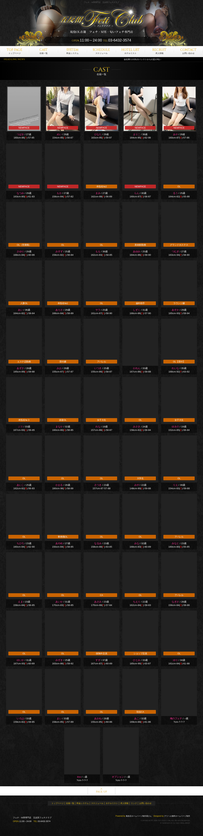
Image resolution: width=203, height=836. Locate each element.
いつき (98, 368)
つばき (20, 134)
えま (20, 601)
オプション (118, 777)
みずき (59, 660)
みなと (175, 543)
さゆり (20, 251)
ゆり (175, 660)
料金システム (72, 51)
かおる (59, 485)
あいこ (20, 485)
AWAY (187, 823)
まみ (97, 193)
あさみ (98, 601)
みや (136, 485)
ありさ (59, 310)
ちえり (136, 601)
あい (20, 310)
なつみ (20, 193)
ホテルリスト (130, 51)
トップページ (14, 51)
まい (59, 718)
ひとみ (136, 660)
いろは (20, 718)
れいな (175, 368)
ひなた (98, 134)
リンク (134, 803)
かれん (136, 368)
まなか (59, 426)
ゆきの (175, 426)
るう (175, 193)
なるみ (98, 543)
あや (175, 134)
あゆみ (136, 251)
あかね (98, 718)
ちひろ (20, 543)
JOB (181, 823)
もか (59, 193)
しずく (136, 310)
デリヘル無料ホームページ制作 (177, 816)
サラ (97, 310)
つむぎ (175, 251)
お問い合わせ (188, 51)
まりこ (136, 134)
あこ (136, 718)
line (79, 777)
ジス (20, 426)
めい (59, 134)
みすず (59, 251)
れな (97, 426)
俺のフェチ (176, 718)
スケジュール (101, 51)
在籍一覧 (43, 51)
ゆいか (20, 660)
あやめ (59, 543)
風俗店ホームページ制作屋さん (139, 816)
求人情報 (159, 51)
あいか (59, 601)
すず (97, 660)
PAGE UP (101, 791)
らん (136, 193)
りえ (175, 485)
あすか (175, 310)
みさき (136, 426)
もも (97, 251)
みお (59, 368)
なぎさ (175, 601)
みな (136, 543)
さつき (98, 485)
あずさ (20, 368)
